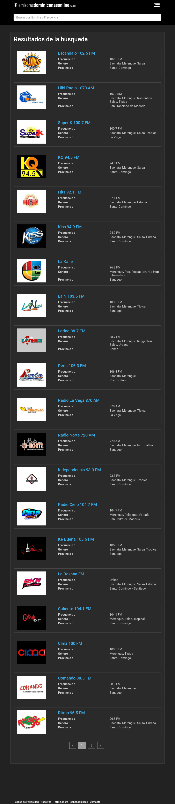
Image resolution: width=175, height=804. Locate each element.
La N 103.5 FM (71, 296)
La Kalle (65, 261)
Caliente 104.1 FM (74, 608)
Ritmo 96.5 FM (71, 712)
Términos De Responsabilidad (70, 801)
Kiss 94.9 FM (70, 226)
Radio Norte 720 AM (76, 435)
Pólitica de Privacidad (26, 801)
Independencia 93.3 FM (79, 469)
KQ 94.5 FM (68, 157)
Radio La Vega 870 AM (79, 400)
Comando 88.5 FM (74, 678)
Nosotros (46, 801)
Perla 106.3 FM (72, 365)
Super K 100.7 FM (74, 122)
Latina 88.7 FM (71, 330)
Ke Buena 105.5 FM (76, 539)
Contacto (95, 801)
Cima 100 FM (70, 643)
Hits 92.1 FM (69, 192)
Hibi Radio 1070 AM (76, 87)
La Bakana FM (71, 573)
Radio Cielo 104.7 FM (77, 504)
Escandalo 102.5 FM (76, 53)
